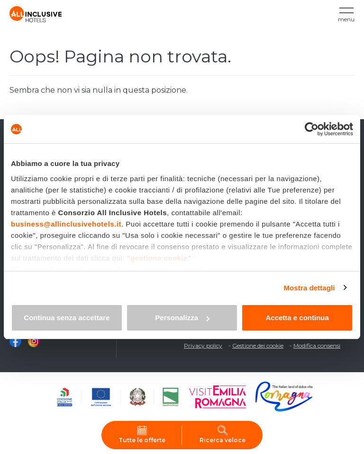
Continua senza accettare (66, 318)
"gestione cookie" (159, 258)
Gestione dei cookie (257, 345)
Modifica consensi (316, 345)
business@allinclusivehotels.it (66, 224)
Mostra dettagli (309, 288)
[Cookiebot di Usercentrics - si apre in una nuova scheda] (311, 129)
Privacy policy (203, 345)
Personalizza (182, 318)
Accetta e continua (296, 318)
